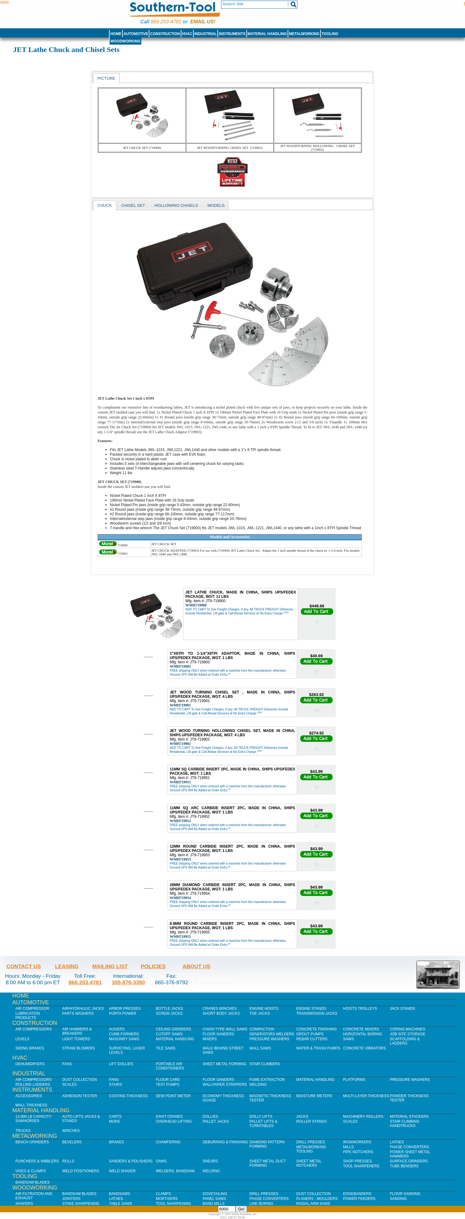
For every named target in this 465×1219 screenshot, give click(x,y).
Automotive (135, 34)
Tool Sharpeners (361, 1166)
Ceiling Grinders (173, 1029)
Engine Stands (311, 1008)
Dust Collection (79, 1079)
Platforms (354, 1079)
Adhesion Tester (79, 1096)
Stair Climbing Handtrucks (404, 1123)
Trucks (22, 1131)
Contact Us (23, 966)
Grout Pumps (310, 1034)
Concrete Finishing (316, 1029)
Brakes (116, 1142)
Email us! (202, 21)
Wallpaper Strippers (225, 1084)
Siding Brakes (29, 1048)
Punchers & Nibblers (37, 1161)
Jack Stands (402, 1008)
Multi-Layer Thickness (366, 1096)
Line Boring (261, 1203)
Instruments (232, 34)
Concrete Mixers (361, 1029)
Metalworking (304, 34)
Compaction (261, 1029)
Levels (22, 1039)
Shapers (24, 1203)
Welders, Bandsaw (175, 1171)
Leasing (67, 966)
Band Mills (213, 1203)
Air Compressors (33, 1029)
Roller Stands (311, 1121)
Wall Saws (260, 1048)
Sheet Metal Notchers (308, 1163)
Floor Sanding (405, 1194)
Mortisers (167, 1199)
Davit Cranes (169, 1116)
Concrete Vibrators (364, 1048)
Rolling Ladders (32, 1084)
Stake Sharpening (80, 1203)
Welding (258, 1084)
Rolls (68, 1161)
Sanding (398, 1199)
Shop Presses (357, 1161)
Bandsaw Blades (32, 1182)
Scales (69, 1084)
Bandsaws (119, 1194)
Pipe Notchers (358, 1152)
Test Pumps (167, 1084)
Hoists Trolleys (360, 1008)
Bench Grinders (32, 1142)
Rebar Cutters (311, 1039)
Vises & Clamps (30, 1171)
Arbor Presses (125, 1008)
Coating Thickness (128, 1096)
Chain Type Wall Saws (225, 1029)
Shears (210, 1161)
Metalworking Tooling (311, 1149)
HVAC (187, 34)
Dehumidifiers (30, 1064)
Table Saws (120, 1203)
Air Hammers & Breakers (77, 1031)
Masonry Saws (124, 1039)
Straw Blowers (78, 1048)
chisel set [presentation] (133, 205)
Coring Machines (407, 1029)
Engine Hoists (263, 1008)
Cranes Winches (220, 1008)
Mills (348, 1147)
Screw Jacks (169, 1013)
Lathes (397, 1142)
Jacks (302, 1116)
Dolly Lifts (260, 1116)
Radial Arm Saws (313, 1203)
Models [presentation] (216, 205)
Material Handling (267, 34)
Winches (71, 1131)
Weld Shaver (122, 1171)
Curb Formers (124, 1034)
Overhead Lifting (174, 1121)
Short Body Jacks (221, 1013)
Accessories (28, 1096)
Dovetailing (215, 1194)
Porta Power (122, 1013)
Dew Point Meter (173, 1096)
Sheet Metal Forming (224, 1064)
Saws (348, 1039)
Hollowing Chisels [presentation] (176, 205)
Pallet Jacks (216, 1121)
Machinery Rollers (363, 1116)
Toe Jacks (259, 1013)
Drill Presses (310, 1142)
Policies (153, 966)
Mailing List (110, 966)
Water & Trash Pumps (318, 1048)
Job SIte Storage (407, 1034)
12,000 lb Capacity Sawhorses (33, 1118)
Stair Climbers (264, 1064)
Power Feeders (359, 1199)
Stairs (115, 1084)
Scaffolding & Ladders (405, 1041)
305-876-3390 (128, 982)
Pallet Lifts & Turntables (263, 1123)
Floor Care (168, 1079)
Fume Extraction (267, 1079)
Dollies (210, 1116)
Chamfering (168, 1142)
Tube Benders (404, 1166)
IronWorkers (357, 1142)
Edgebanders (357, 1194)
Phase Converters (409, 1147)
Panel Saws (214, 1199)
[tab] (106, 78)
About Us (196, 966)
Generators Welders (271, 1034)
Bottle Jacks (169, 1008)
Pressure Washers (269, 1039)
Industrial (205, 34)
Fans (67, 1064)
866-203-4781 (166, 21)
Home (115, 34)
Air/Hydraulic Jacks (83, 1008)
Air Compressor (32, 1008)
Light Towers (76, 1039)
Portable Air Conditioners (170, 1066)
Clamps (163, 1194)
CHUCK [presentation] (104, 205)
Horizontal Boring (362, 1034)
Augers (117, 1029)
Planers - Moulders (317, 1199)
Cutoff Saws (169, 1034)
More (114, 1121)
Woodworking (125, 41)
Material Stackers (409, 1116)
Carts (115, 1116)
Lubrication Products (27, 1015)
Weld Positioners (80, 1171)
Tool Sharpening (173, 1203)
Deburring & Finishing (225, 1142)
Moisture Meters (314, 1096)
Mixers (210, 1039)
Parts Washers (78, 1013)
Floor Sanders (218, 1034)
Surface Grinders (409, 1161)
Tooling (329, 34)
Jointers (71, 1199)
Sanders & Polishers (130, 1161)
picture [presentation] (106, 78)
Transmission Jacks (316, 1013)
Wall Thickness (31, 1105)
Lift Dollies (121, 1064)
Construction (165, 34)
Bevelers (72, 1142)
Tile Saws (166, 1048)
